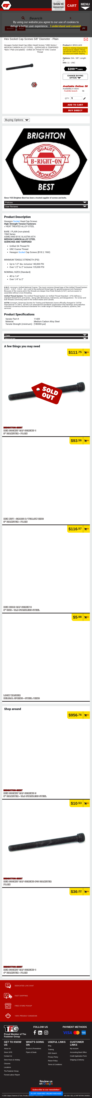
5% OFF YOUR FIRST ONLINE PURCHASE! (46, 1094)
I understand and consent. (66, 26)
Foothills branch (70, 91)
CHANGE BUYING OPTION (75, 77)
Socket (16, 221)
